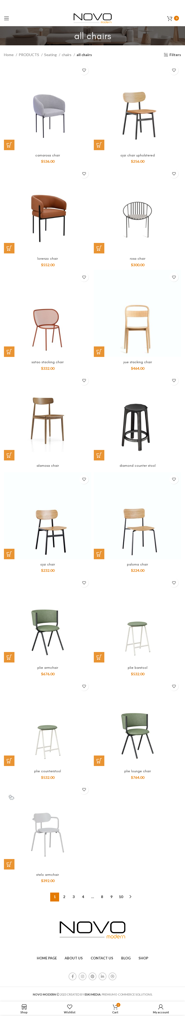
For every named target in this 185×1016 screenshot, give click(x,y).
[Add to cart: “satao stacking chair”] (9, 351)
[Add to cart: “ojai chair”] (9, 554)
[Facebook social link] (72, 976)
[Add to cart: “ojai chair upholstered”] (99, 145)
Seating (51, 54)
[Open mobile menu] (6, 18)
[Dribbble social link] (112, 976)
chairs (67, 54)
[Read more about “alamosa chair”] (9, 455)
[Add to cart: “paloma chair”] (99, 554)
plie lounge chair (137, 771)
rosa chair (137, 258)
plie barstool (137, 667)
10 (121, 896)
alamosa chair (47, 465)
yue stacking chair (137, 362)
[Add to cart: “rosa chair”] (99, 248)
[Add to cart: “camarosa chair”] (9, 145)
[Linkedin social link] (102, 976)
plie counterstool (47, 771)
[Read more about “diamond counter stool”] (99, 455)
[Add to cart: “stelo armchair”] (9, 864)
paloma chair (137, 564)
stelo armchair (47, 874)
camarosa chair (47, 155)
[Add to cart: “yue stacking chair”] (99, 351)
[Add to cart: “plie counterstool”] (9, 761)
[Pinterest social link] (92, 976)
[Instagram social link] (82, 976)
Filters (175, 55)
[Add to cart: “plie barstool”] (99, 657)
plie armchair (47, 667)
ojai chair (47, 564)
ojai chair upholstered (137, 155)
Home (9, 54)
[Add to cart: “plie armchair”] (9, 657)
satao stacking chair (47, 362)
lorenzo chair (47, 258)
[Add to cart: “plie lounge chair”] (99, 761)
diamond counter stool (137, 465)
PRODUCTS (29, 54)
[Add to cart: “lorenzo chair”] (9, 248)
